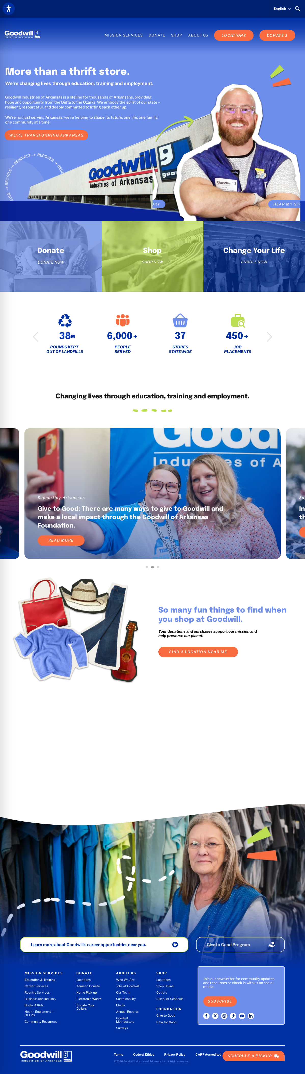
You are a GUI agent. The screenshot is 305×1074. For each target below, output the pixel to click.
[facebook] (206, 1016)
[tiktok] (233, 1016)
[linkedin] (251, 1016)
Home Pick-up (86, 992)
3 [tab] (159, 568)
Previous (35, 337)
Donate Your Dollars (85, 1006)
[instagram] (224, 1016)
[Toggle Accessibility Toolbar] (8, 8)
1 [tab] (148, 568)
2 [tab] (153, 568)
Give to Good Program (228, 944)
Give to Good (165, 1015)
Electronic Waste (89, 999)
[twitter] (215, 1016)
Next (269, 337)
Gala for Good (166, 1022)
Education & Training (40, 980)
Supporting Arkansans (61, 497)
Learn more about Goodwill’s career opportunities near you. (88, 944)
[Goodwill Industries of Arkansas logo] (22, 30)
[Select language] (280, 9)
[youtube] (242, 1016)
